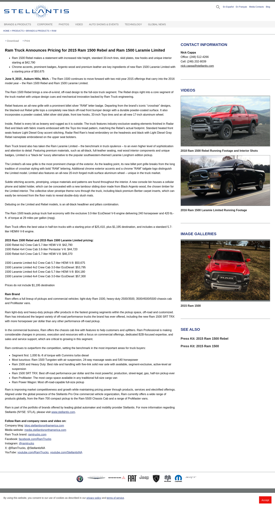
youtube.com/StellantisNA (66, 452)
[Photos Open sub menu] (71, 24)
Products (18, 31)
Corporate (45, 24)
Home (6, 31)
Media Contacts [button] (256, 7)
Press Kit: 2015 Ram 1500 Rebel (204, 338)
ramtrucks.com (37, 434)
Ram (54, 31)
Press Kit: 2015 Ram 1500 (200, 346)
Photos (64, 24)
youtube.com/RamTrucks (33, 452)
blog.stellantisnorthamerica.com (44, 425)
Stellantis (44, 11)
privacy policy (93, 497)
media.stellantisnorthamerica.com (45, 429)
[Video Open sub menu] (84, 24)
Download (13, 40)
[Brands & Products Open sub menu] (32, 24)
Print (27, 40)
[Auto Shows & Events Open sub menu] (120, 24)
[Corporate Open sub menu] (54, 24)
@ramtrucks (26, 443)
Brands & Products (17, 24)
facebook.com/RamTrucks (35, 439)
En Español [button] (228, 7)
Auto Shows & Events (104, 24)
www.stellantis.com (63, 412)
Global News (157, 24)
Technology (133, 24)
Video (79, 24)
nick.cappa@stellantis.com (197, 65)
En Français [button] (241, 7)
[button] (218, 7)
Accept (265, 500)
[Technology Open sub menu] (143, 24)
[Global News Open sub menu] (167, 24)
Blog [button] (268, 7)
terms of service (115, 497)
